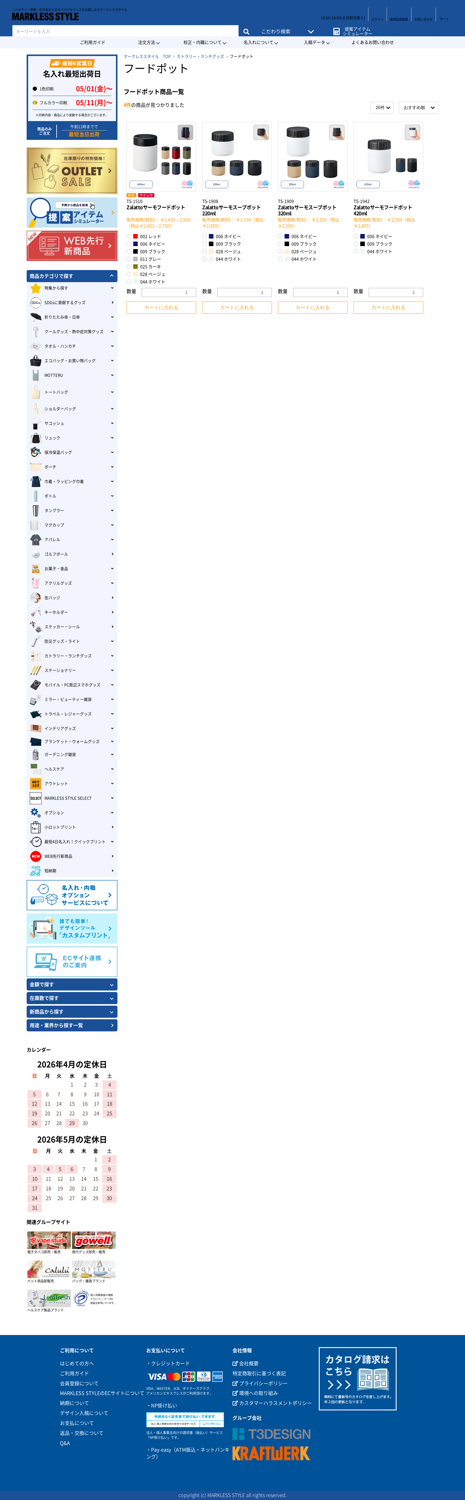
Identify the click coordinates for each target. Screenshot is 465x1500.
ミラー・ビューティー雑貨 (61, 700)
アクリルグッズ (51, 583)
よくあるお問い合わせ (372, 42)
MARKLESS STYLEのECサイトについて (102, 1393)
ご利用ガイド (92, 42)
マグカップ (47, 525)
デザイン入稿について (84, 1413)
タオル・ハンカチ (53, 346)
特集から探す (49, 288)
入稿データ (314, 42)
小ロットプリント (53, 827)
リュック (45, 438)
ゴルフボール (49, 554)
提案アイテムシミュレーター (356, 27)
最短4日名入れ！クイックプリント (68, 842)
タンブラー (47, 511)
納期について (74, 1403)
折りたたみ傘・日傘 (55, 317)
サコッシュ (47, 423)
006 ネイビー (149, 244)
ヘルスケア (47, 769)
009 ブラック (149, 251)
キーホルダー (49, 612)
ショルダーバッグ (53, 409)
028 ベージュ (149, 274)
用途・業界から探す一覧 (56, 1025)
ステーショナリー (53, 670)
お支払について (77, 1423)
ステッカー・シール (55, 627)
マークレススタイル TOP (147, 56)
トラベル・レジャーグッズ (61, 714)
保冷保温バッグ (51, 453)
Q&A (65, 1443)
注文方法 (146, 42)
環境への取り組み (255, 1393)
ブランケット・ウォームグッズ (65, 741)
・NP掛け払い (161, 1405)
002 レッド (147, 236)
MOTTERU (46, 375)
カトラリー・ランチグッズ (200, 56)
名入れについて (258, 42)
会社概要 (245, 1363)
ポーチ (43, 467)
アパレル (45, 540)
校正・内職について (202, 42)
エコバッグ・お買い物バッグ (63, 361)
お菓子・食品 (49, 569)
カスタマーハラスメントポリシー (272, 1403)
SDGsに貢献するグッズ (58, 303)
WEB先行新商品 (51, 856)
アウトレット (49, 784)
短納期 (43, 871)
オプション (47, 813)
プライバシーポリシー (260, 1383)
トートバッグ (49, 392)
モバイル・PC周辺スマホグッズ (65, 685)
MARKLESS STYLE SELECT (61, 798)
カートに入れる (161, 307)
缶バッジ (45, 598)
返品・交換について (82, 1433)
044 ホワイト (149, 281)
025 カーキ (147, 266)
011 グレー (147, 259)
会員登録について (79, 1383)
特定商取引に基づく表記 (259, 1373)
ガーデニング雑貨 (53, 755)
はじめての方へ (77, 1363)
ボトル (43, 496)
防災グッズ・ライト (55, 641)
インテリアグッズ (53, 729)
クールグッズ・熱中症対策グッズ (67, 332)
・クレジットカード (168, 1363)
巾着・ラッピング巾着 (57, 482)
